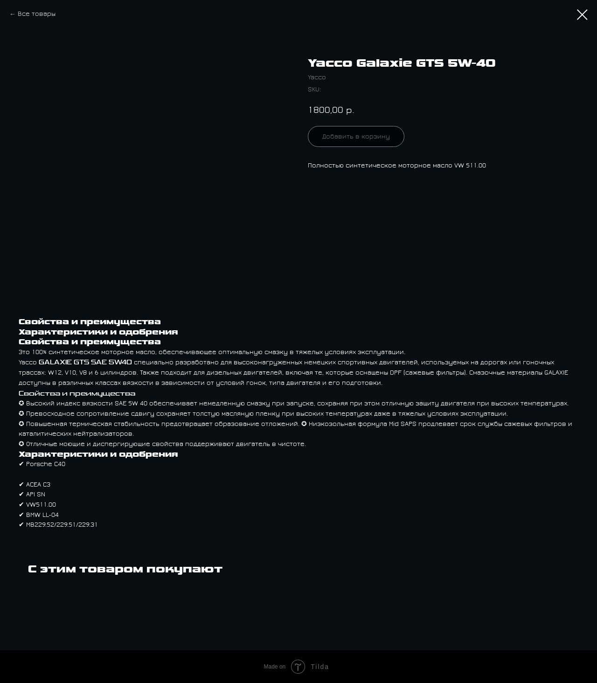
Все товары (37, 14)
